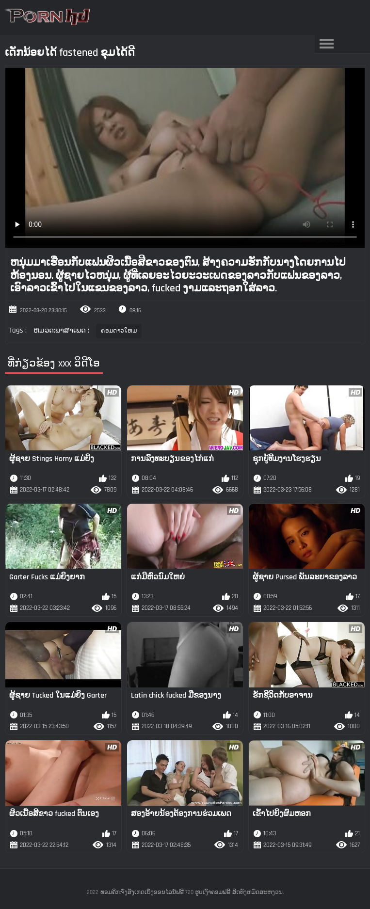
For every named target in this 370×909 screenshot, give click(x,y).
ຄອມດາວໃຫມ (119, 331)
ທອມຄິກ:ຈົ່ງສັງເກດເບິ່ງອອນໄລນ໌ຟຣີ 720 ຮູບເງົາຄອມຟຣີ (165, 892)
